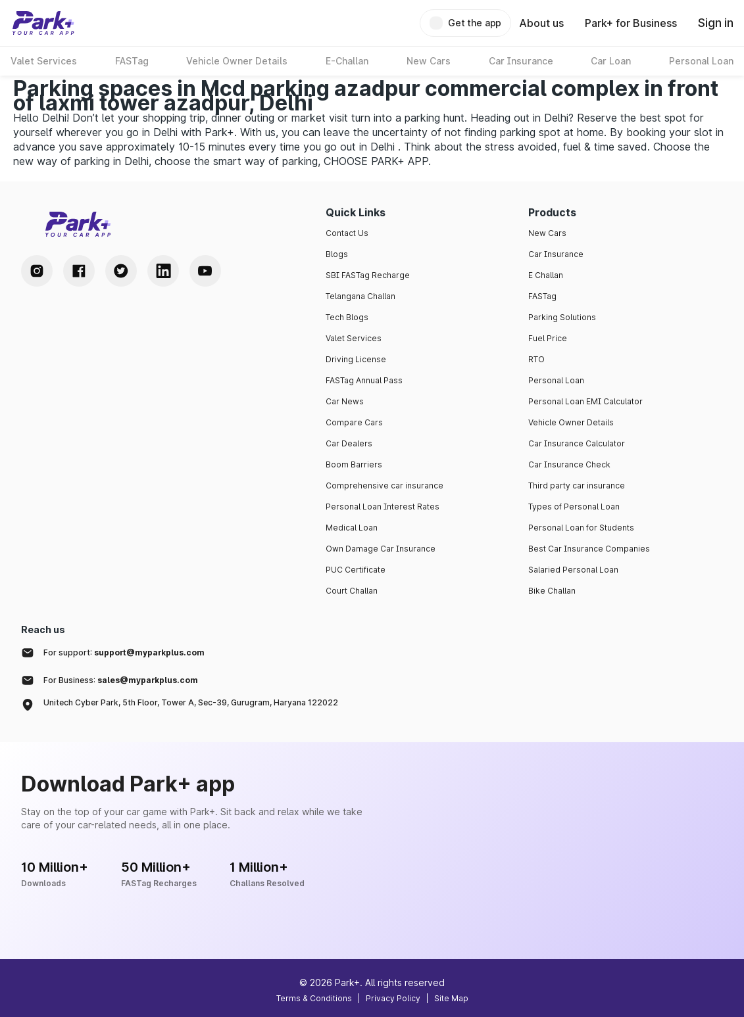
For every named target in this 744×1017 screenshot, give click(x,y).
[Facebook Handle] (79, 271)
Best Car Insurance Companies (589, 549)
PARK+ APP (399, 161)
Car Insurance (555, 254)
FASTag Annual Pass (364, 380)
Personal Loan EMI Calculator (585, 401)
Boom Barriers (354, 464)
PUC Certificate (355, 570)
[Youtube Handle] (205, 271)
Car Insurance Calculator (576, 443)
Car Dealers (349, 443)
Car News (345, 401)
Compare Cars (354, 422)
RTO (536, 359)
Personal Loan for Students (581, 527)
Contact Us (347, 233)
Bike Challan (552, 591)
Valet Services (354, 338)
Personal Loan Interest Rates (382, 506)
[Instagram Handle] (37, 271)
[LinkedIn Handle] (163, 271)
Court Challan (352, 591)
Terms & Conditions (314, 998)
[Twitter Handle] (121, 271)
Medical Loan (352, 527)
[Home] (43, 23)
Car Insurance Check (569, 464)
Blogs (337, 254)
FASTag (542, 296)
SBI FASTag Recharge (368, 275)
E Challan (545, 275)
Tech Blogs (347, 317)
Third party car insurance (576, 485)
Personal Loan (556, 380)
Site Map (451, 998)
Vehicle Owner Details (571, 422)
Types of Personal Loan (574, 506)
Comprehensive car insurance (384, 485)
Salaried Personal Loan (573, 570)
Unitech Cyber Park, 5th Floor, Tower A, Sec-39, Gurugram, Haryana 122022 (190, 702)
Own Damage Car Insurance (380, 549)
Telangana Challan (360, 296)
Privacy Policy (393, 998)
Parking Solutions (562, 317)
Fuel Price (547, 338)
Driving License (356, 359)
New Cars (547, 233)
